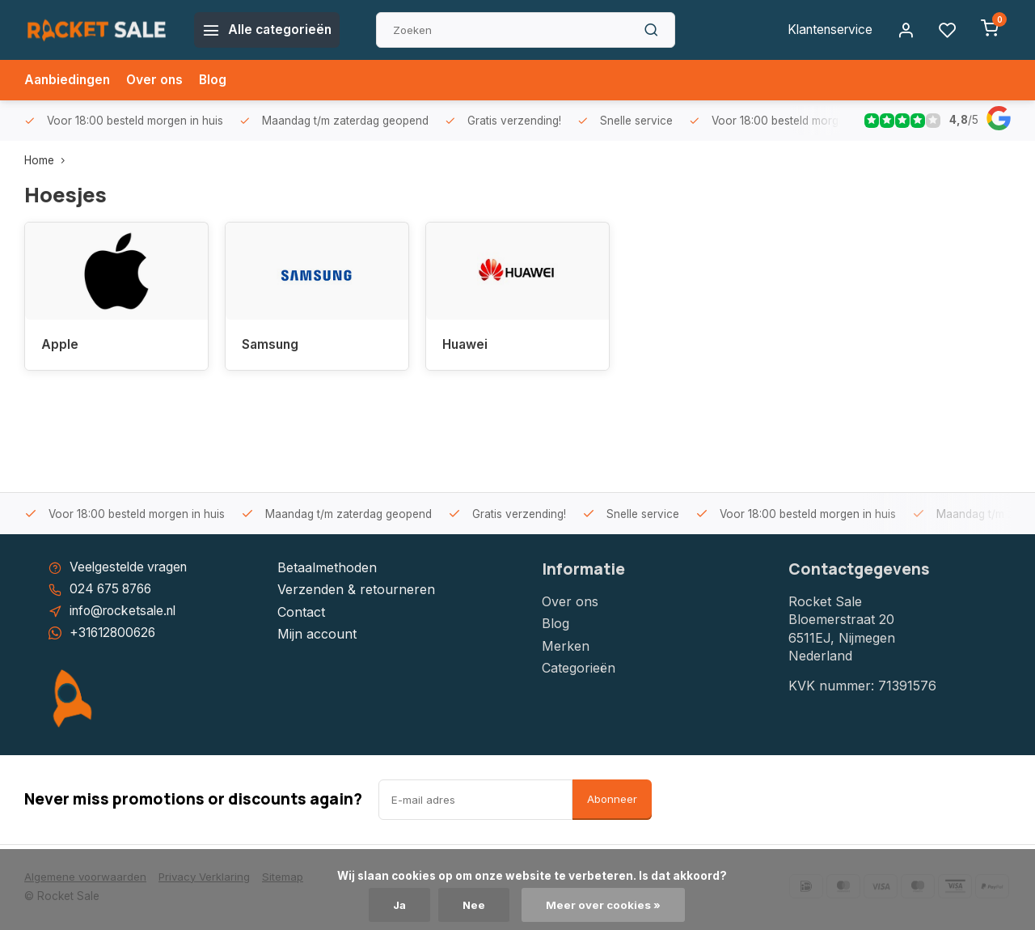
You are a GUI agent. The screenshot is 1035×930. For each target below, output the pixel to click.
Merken (565, 646)
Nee (475, 904)
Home (48, 160)
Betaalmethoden (327, 567)
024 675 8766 (114, 590)
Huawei (466, 345)
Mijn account (317, 634)
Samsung (271, 345)
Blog (218, 80)
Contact (301, 612)
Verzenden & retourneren (356, 590)
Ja (399, 904)
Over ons (158, 80)
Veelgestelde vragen (131, 567)
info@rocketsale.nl (127, 612)
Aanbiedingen (68, 80)
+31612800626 (115, 634)
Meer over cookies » (604, 904)
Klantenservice (827, 30)
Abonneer (612, 800)
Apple (59, 345)
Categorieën (578, 668)
